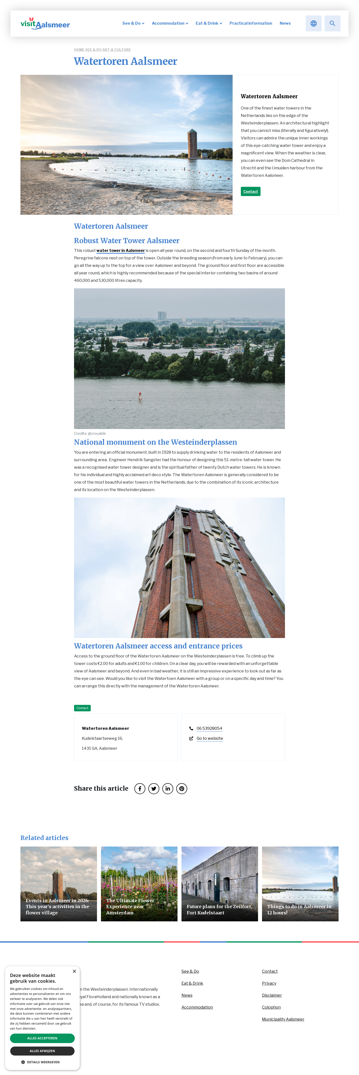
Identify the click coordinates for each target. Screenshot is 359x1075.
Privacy (269, 983)
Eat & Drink (192, 983)
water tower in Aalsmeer (120, 250)
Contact (250, 191)
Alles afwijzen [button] (42, 1051)
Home (79, 50)
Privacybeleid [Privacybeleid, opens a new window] (47, 1028)
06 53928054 (209, 728)
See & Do (93, 50)
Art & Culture (116, 50)
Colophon (271, 1007)
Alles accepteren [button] (42, 1038)
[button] (42, 1062)
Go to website (210, 738)
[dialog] (42, 1018)
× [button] (74, 971)
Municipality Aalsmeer (283, 1019)
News (186, 995)
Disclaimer (272, 995)
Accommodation (197, 1007)
